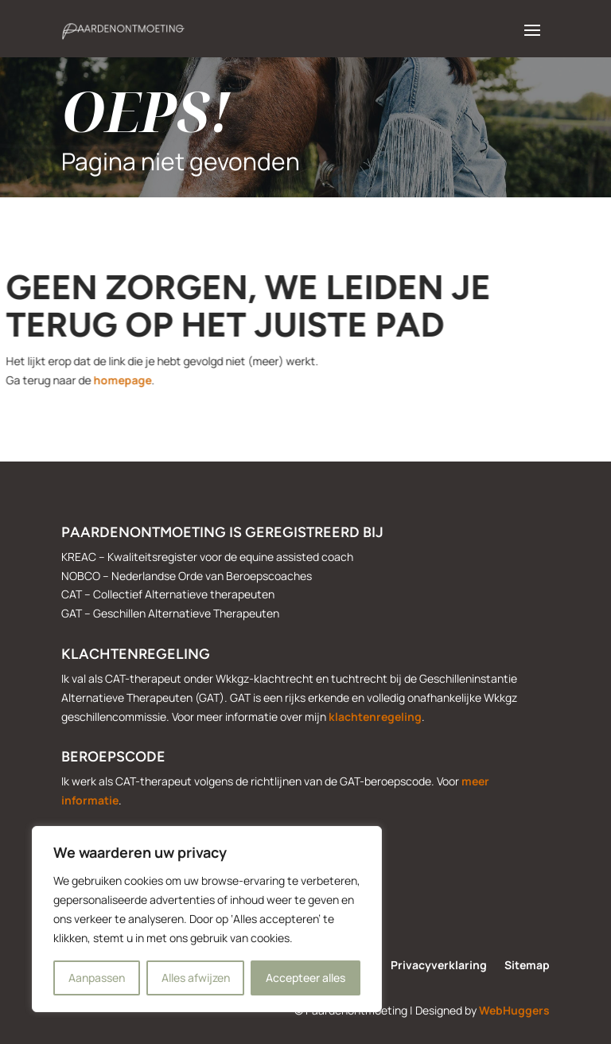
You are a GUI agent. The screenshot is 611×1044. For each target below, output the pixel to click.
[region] (207, 919)
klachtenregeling (375, 716)
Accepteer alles (305, 977)
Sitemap (527, 966)
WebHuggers (514, 1010)
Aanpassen (96, 977)
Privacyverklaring (439, 966)
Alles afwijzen (196, 977)
